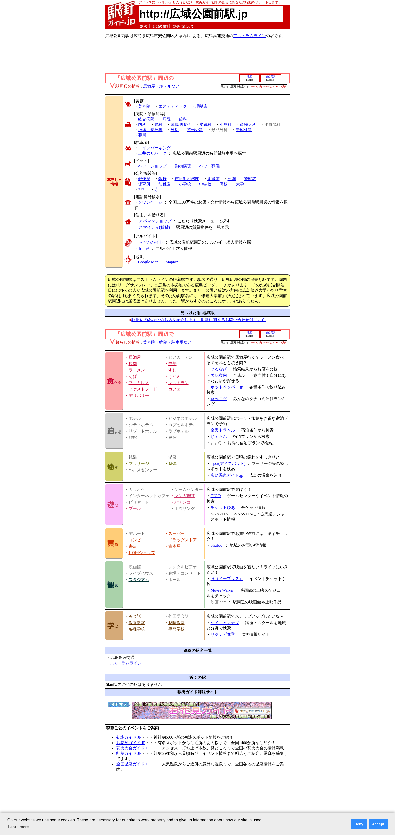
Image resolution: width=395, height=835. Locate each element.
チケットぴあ (223, 507)
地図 (249, 76)
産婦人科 (248, 124)
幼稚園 (164, 184)
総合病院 (146, 119)
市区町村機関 (187, 179)
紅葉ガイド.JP (128, 753)
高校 (224, 184)
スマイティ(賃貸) (154, 227)
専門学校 (176, 629)
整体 (172, 463)
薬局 (142, 135)
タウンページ (150, 202)
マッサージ (139, 463)
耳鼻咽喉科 (181, 124)
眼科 (158, 124)
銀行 (162, 179)
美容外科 (244, 130)
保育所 (144, 184)
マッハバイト (151, 242)
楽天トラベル (223, 430)
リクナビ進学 (223, 634)
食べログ (219, 399)
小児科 (226, 124)
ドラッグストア (182, 540)
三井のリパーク (152, 153)
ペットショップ (152, 166)
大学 (240, 184)
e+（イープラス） (227, 578)
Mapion (172, 262)
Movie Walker (222, 590)
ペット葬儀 (209, 166)
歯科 (183, 119)
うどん (174, 376)
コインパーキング (154, 148)
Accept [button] (378, 824)
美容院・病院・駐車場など (167, 342)
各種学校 (137, 629)
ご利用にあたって (183, 26)
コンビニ (137, 540)
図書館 (213, 179)
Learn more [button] (18, 827)
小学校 (185, 184)
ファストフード (143, 389)
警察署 (250, 179)
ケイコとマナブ (225, 623)
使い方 (143, 26)
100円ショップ (142, 552)
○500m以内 (256, 86)
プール (135, 508)
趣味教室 (176, 623)
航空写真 (271, 76)
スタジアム (139, 579)
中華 (172, 363)
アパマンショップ (155, 221)
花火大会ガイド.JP (133, 748)
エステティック (172, 106)
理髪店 (201, 106)
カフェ (174, 389)
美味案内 (219, 375)
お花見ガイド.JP (130, 742)
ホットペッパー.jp (227, 387)
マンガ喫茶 (184, 496)
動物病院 (183, 166)
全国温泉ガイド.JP (133, 764)
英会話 (135, 616)
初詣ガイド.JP (128, 737)
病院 (167, 119)
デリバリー (139, 395)
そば (133, 376)
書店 (133, 546)
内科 (142, 124)
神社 (142, 189)
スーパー (176, 533)
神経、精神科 (150, 130)
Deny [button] (358, 824)
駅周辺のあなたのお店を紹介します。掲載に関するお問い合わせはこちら (198, 320)
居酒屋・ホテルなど (161, 86)
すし (172, 370)
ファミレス (139, 383)
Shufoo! (217, 545)
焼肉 (133, 363)
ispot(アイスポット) (228, 463)
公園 (232, 179)
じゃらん (219, 436)
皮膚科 (205, 124)
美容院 (144, 106)
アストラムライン (249, 36)
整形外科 (195, 130)
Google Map (148, 262)
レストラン (178, 383)
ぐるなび (219, 369)
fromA (144, 248)
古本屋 (174, 546)
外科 (175, 130)
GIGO (216, 496)
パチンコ (182, 502)
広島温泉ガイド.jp (227, 475)
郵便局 (144, 179)
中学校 (205, 184)
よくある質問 (160, 26)
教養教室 (137, 623)
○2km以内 (268, 86)
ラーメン (137, 370)
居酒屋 (135, 357)
